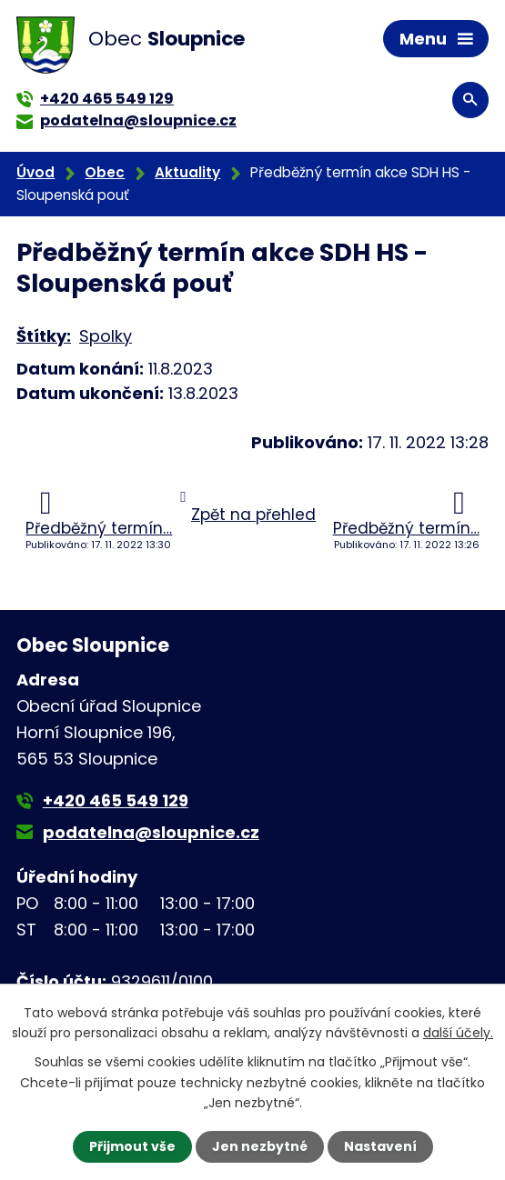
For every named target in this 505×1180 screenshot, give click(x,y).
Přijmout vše (132, 1146)
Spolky (105, 336)
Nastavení (380, 1146)
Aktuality (187, 172)
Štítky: (43, 336)
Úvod (35, 172)
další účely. (458, 1033)
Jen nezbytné (260, 1146)
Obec (105, 172)
